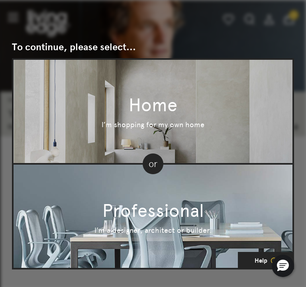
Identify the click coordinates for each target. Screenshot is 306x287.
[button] (283, 266)
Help (266, 260)
